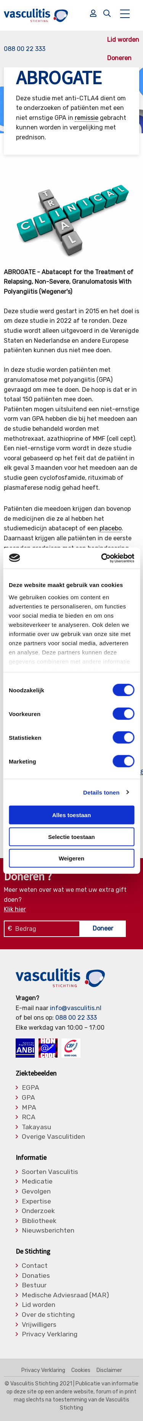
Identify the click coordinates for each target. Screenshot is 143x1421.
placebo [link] (111, 528)
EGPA (30, 1087)
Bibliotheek (39, 1221)
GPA (28, 1097)
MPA (29, 1107)
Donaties (36, 1275)
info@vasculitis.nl (75, 1008)
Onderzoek (38, 1211)
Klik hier (15, 909)
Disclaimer (109, 1370)
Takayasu (36, 1127)
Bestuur (34, 1285)
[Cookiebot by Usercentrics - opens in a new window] (101, 558)
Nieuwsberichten (48, 1230)
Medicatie (37, 1181)
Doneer (103, 928)
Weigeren (71, 858)
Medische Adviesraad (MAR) (65, 1295)
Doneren (119, 58)
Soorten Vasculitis (50, 1172)
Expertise (36, 1201)
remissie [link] (86, 117)
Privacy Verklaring (49, 1334)
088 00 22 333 (24, 48)
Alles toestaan (71, 815)
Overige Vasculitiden (53, 1136)
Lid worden (123, 40)
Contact (35, 1265)
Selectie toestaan (71, 836)
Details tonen (101, 792)
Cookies (80, 1370)
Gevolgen (36, 1191)
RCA (28, 1117)
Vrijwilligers (39, 1324)
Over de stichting (48, 1314)
